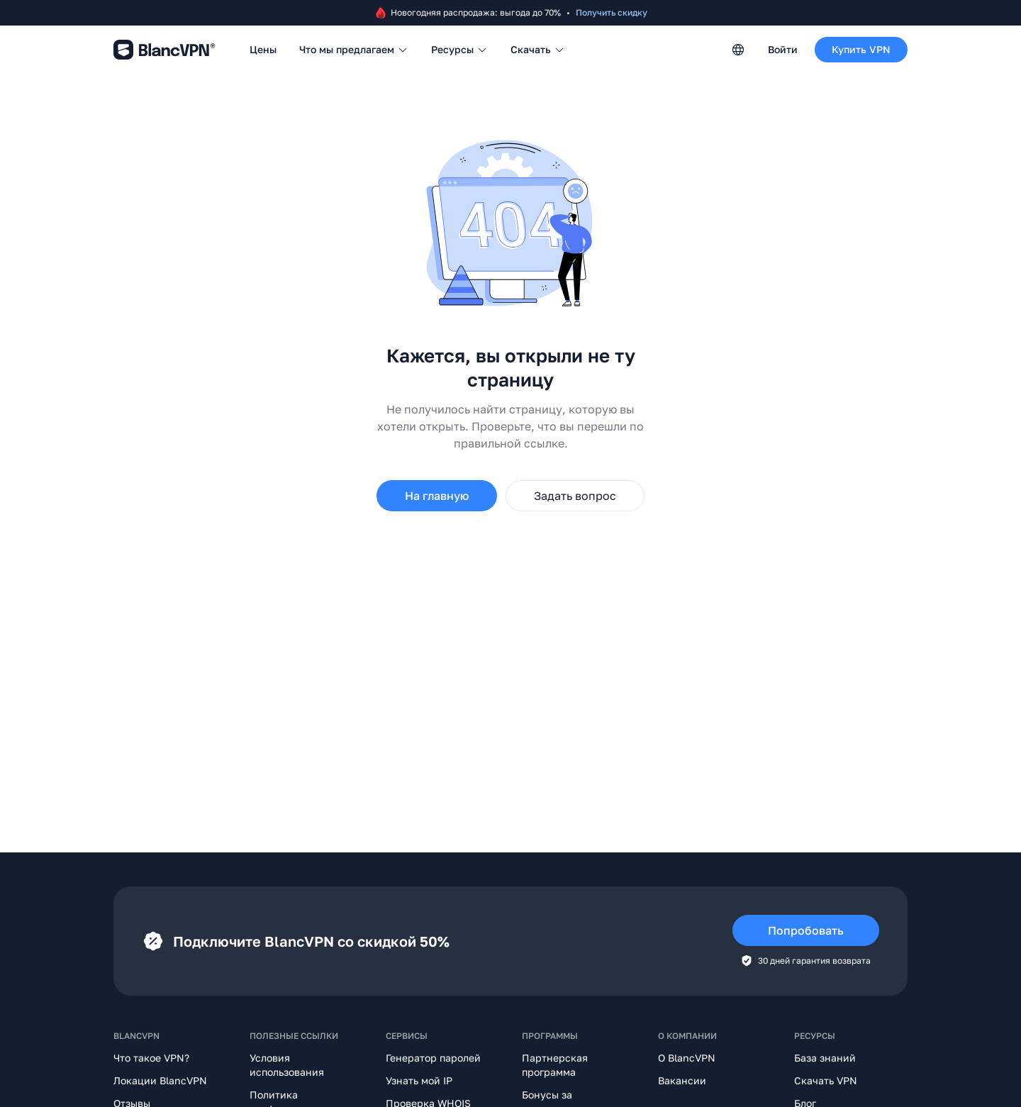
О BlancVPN (686, 1058)
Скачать (537, 49)
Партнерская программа (555, 1065)
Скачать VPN (825, 1080)
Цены (263, 49)
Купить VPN (861, 49)
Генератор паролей (433, 1058)
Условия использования (287, 1065)
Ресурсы (459, 49)
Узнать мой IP (419, 1080)
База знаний (825, 1058)
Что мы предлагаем (353, 49)
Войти (783, 49)
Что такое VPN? (151, 1058)
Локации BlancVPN (160, 1080)
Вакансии (682, 1080)
